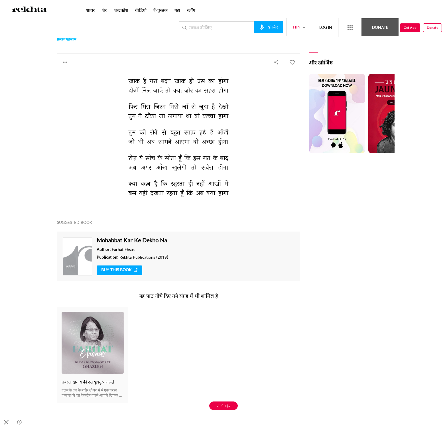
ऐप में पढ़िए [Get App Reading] (224, 405)
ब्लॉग (191, 10)
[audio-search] (268, 27)
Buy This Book (119, 270)
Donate (380, 27)
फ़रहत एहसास (66, 39)
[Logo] (29, 10)
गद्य (177, 10)
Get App (410, 27)
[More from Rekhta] (350, 27)
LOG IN (325, 27)
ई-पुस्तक (160, 10)
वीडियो (141, 10)
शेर (104, 10)
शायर (90, 10)
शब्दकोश (121, 10)
